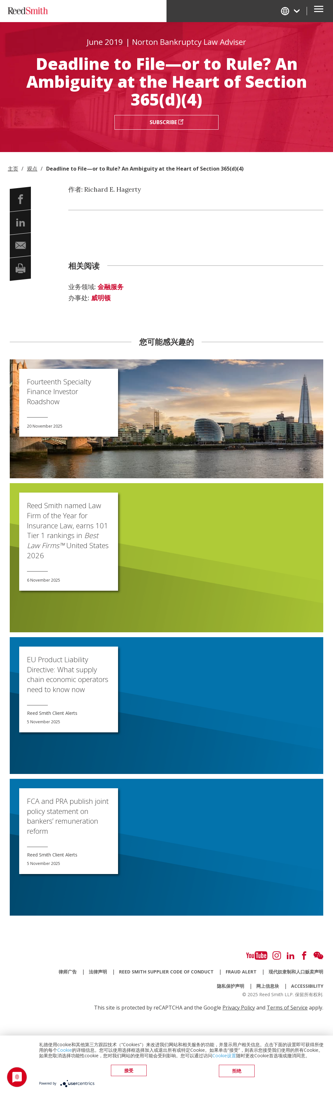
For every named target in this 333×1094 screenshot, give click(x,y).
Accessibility (307, 986)
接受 (128, 1071)
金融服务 (111, 287)
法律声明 (98, 972)
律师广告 (68, 972)
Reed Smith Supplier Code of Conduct (166, 972)
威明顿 (101, 298)
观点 (32, 168)
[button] (20, 199)
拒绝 (236, 1071)
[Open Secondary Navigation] (318, 11)
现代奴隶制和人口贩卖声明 (296, 972)
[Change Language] (291, 11)
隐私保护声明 (230, 986)
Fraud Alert (241, 972)
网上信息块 (267, 986)
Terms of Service (287, 1007)
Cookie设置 (224, 1056)
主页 (13, 168)
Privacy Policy (238, 1007)
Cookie (64, 1051)
